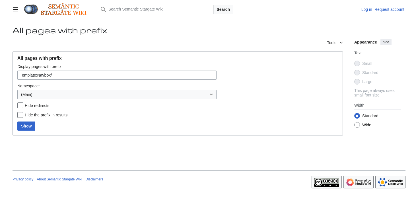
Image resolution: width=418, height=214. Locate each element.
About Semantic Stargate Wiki (59, 179)
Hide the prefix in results (46, 115)
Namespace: (28, 86)
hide (386, 42)
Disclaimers (94, 179)
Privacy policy (23, 179)
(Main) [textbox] (26, 94)
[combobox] (117, 94)
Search (223, 9)
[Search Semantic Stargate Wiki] (155, 9)
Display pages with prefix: (40, 66)
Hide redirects (37, 105)
